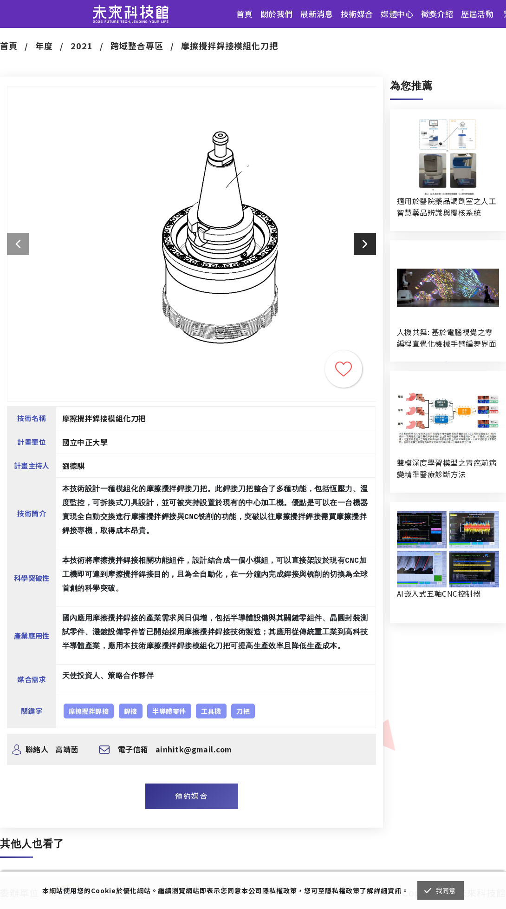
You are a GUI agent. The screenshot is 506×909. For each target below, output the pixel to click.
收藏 (343, 369)
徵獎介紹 (437, 14)
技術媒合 (357, 14)
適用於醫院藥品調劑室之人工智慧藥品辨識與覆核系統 (446, 206)
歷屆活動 (477, 14)
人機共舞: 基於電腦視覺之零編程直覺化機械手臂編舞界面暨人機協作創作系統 (446, 337)
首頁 (244, 14)
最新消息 (316, 14)
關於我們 (276, 14)
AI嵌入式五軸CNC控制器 (438, 593)
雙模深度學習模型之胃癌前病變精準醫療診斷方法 (446, 468)
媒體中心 (397, 14)
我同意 (446, 890)
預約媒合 (191, 795)
